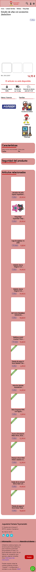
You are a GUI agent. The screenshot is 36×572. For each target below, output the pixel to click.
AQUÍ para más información (8, 559)
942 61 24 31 (8, 532)
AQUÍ (18, 569)
